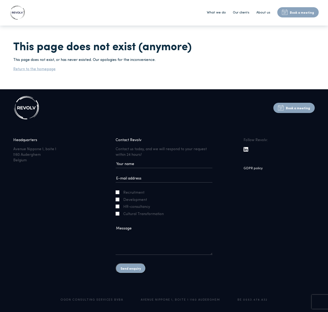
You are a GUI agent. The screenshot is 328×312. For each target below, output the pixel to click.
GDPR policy (253, 168)
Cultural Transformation (141, 213)
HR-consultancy (134, 206)
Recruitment (131, 192)
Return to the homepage (34, 68)
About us (263, 12)
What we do (216, 12)
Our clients (241, 12)
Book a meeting (298, 12)
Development (133, 199)
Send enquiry (130, 268)
